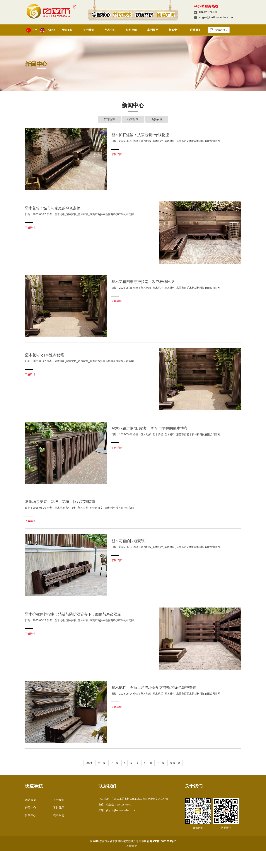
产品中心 (109, 29)
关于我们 (88, 29)
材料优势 (131, 29)
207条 (89, 762)
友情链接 (221, 30)
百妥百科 (156, 119)
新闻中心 (174, 29)
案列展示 (152, 29)
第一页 (102, 762)
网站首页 (67, 29)
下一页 (161, 762)
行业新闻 (133, 119)
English (47, 30)
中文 (31, 30)
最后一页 (175, 762)
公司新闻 (109, 119)
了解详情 (116, 154)
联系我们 (195, 29)
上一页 (115, 762)
